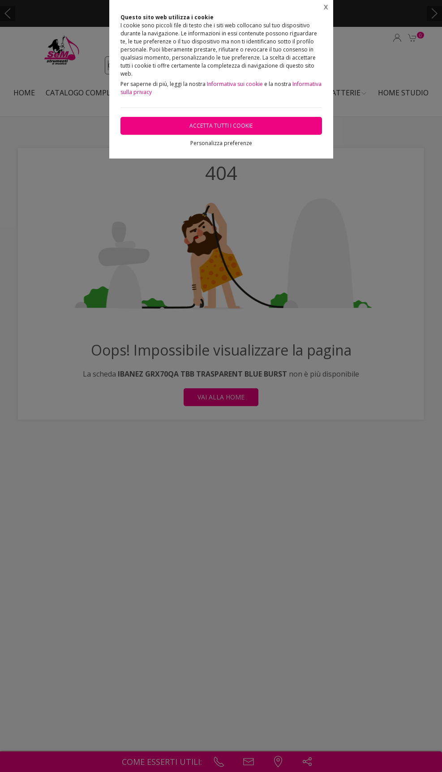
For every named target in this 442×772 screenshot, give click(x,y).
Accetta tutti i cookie (221, 125)
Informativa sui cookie (235, 84)
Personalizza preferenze (221, 143)
